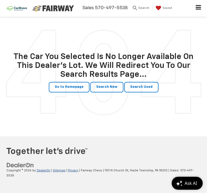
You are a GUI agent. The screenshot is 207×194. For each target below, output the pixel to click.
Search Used (141, 87)
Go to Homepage (69, 87)
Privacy (73, 170)
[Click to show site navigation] (198, 8)
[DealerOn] (20, 165)
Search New (107, 87)
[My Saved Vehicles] (163, 8)
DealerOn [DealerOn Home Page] (43, 170)
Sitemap (59, 170)
